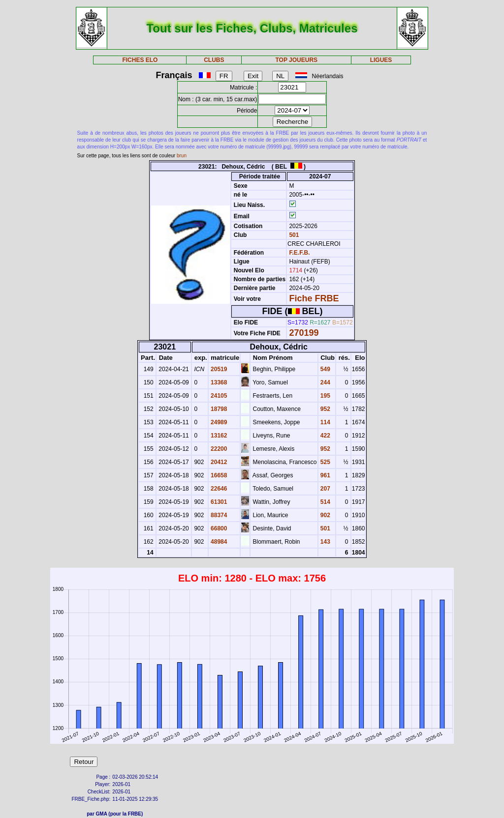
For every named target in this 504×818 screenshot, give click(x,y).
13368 (218, 382)
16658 (218, 475)
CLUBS (214, 60)
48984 (218, 541)
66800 (218, 528)
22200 (218, 448)
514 (324, 501)
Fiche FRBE (314, 298)
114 (324, 422)
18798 (218, 409)
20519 (218, 369)
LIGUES (381, 60)
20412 (218, 462)
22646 (218, 488)
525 (324, 462)
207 (324, 488)
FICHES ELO (140, 60)
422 (324, 435)
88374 (218, 515)
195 (324, 395)
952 (324, 409)
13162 (218, 435)
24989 (218, 422)
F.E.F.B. (299, 252)
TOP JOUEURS (297, 60)
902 (324, 515)
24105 (218, 395)
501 (293, 235)
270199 (303, 333)
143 (324, 541)
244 (324, 382)
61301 (218, 501)
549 (324, 369)
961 (324, 475)
